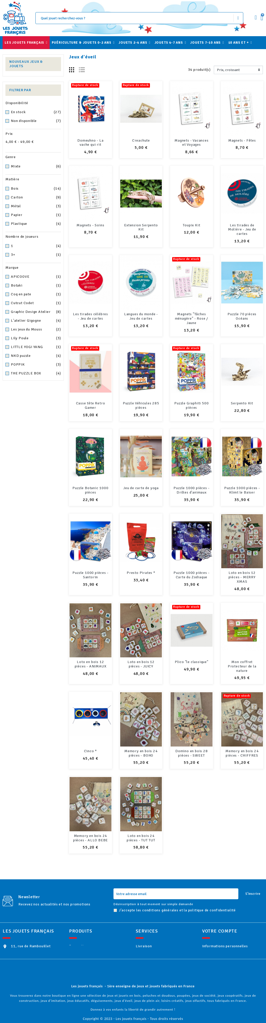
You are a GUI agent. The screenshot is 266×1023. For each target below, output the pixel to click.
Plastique (36, 224)
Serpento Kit (242, 403)
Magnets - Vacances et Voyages (191, 142)
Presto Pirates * (141, 573)
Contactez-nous (156, 980)
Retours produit (222, 938)
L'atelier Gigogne (36, 321)
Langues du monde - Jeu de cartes (141, 316)
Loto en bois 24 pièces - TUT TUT (141, 821)
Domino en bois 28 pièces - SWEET (191, 740)
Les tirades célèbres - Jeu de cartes (90, 316)
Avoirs (214, 954)
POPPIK (36, 364)
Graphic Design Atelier (36, 312)
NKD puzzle (36, 356)
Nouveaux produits (91, 938)
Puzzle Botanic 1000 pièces (90, 490)
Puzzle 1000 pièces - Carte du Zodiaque (191, 575)
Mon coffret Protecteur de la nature (242, 666)
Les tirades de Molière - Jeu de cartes (242, 229)
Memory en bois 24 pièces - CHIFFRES (242, 740)
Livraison (150, 929)
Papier (36, 215)
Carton (36, 197)
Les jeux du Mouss (36, 329)
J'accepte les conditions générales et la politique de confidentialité (177, 893)
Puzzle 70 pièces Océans (241, 316)
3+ (36, 255)
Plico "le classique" (191, 662)
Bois (36, 189)
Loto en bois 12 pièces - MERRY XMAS (242, 577)
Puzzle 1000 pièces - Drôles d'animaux (191, 490)
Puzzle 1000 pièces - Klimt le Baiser (242, 490)
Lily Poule (36, 338)
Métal (36, 206)
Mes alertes (219, 980)
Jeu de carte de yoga (141, 488)
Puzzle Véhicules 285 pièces (141, 405)
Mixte (36, 166)
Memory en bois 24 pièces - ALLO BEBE (90, 821)
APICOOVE (36, 277)
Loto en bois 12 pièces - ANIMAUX (91, 664)
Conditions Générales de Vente (168, 963)
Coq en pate (36, 294)
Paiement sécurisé (158, 954)
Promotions (86, 929)
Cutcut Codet (36, 303)
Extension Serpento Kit (141, 227)
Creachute (141, 140)
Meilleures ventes (91, 946)
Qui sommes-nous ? (159, 946)
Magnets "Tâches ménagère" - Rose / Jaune (191, 318)
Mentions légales (157, 938)
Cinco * (90, 751)
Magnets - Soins (90, 225)
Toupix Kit (191, 225)
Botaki (36, 285)
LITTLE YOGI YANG (36, 347)
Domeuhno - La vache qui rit (90, 142)
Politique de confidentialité (166, 971)
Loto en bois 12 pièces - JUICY (141, 664)
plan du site (152, 988)
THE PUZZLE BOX (36, 373)
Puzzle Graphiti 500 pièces (191, 405)
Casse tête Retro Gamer (90, 405)
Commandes (219, 946)
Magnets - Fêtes (242, 140)
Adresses (216, 963)
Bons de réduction (224, 971)
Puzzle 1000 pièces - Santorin (90, 575)
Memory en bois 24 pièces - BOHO (141, 740)
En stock (36, 112)
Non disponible (36, 121)
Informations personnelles (231, 929)
